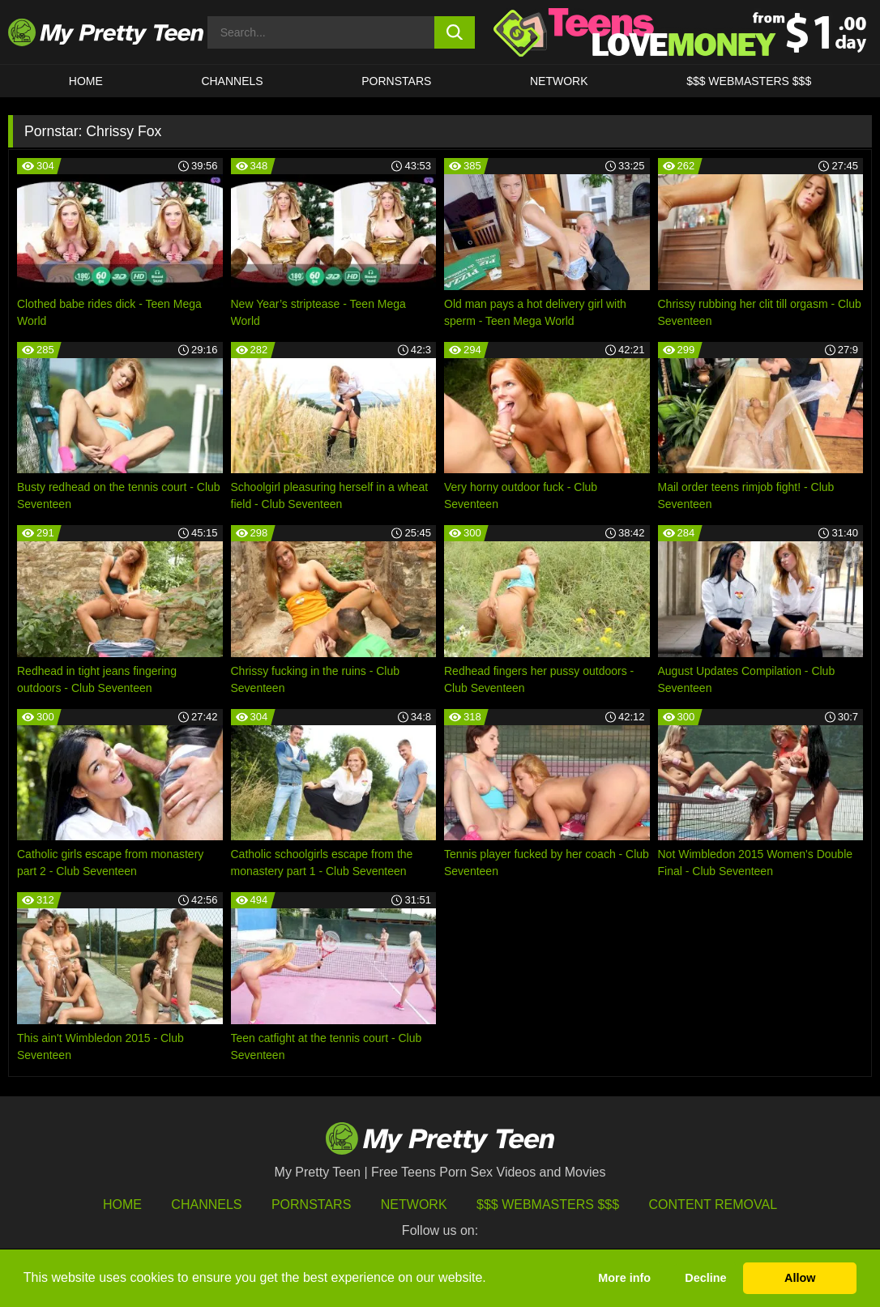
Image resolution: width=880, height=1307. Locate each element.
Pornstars (396, 81)
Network (559, 81)
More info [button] (624, 1277)
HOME (86, 81)
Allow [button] (799, 1277)
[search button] (454, 32)
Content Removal (713, 1204)
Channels (206, 1204)
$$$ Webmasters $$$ (547, 1204)
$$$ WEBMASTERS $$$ (748, 81)
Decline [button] (705, 1277)
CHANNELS (232, 81)
